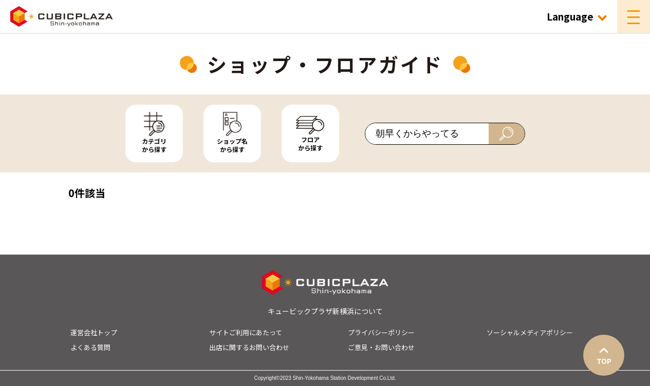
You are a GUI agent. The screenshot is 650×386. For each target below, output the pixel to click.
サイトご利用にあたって (245, 332)
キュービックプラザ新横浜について (325, 311)
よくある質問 (90, 347)
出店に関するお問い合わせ (249, 347)
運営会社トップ (93, 332)
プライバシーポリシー (381, 332)
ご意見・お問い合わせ (381, 347)
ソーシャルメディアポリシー (530, 332)
